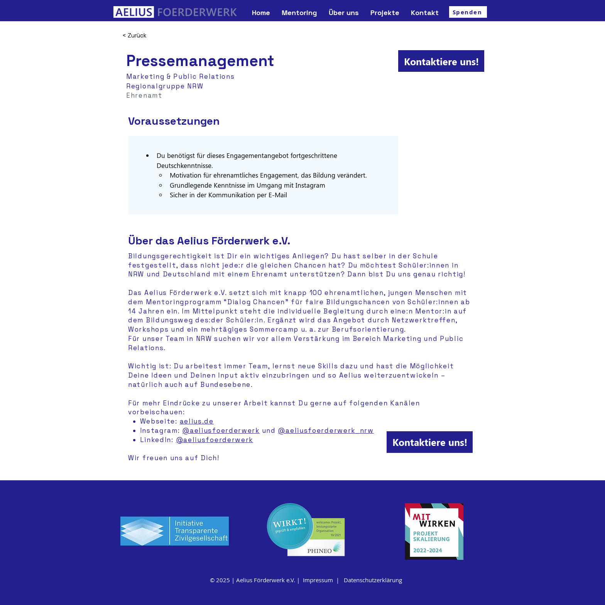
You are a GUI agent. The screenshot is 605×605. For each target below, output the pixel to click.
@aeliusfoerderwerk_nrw (325, 430)
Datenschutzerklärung (373, 580)
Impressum (318, 580)
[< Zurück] (149, 35)
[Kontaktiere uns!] (441, 61)
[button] (344, 12)
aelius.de (197, 421)
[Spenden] (468, 12)
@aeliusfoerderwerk (221, 430)
